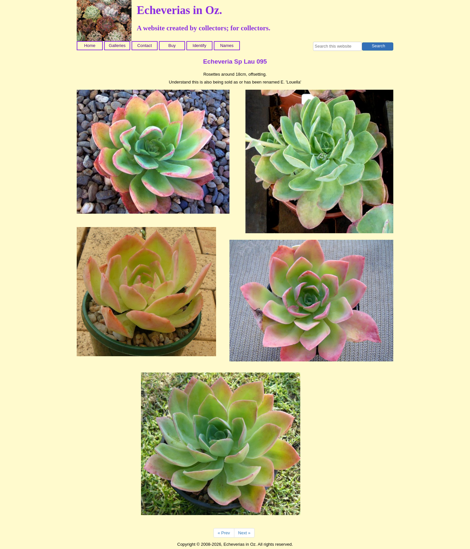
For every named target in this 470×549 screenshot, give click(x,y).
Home (90, 45)
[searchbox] (337, 46)
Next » (244, 532)
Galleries (117, 45)
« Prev (224, 532)
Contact (144, 45)
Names (226, 45)
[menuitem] (90, 45)
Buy (172, 45)
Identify (199, 45)
